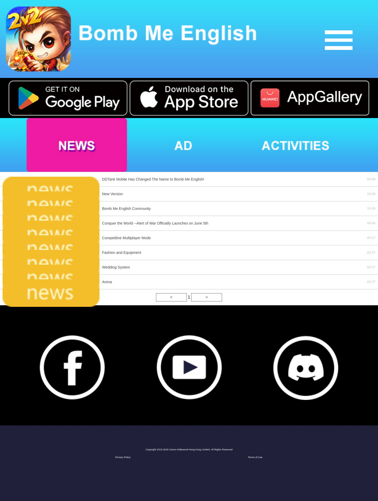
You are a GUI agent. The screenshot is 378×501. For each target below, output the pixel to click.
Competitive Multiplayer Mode (126, 238)
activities (308, 145)
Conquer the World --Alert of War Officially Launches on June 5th (155, 223)
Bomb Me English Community (126, 209)
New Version (112, 194)
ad (175, 145)
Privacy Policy (123, 457)
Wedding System (116, 267)
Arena (107, 282)
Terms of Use (255, 457)
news (56, 145)
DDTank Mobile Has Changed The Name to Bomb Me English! (153, 179)
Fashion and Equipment (121, 253)
